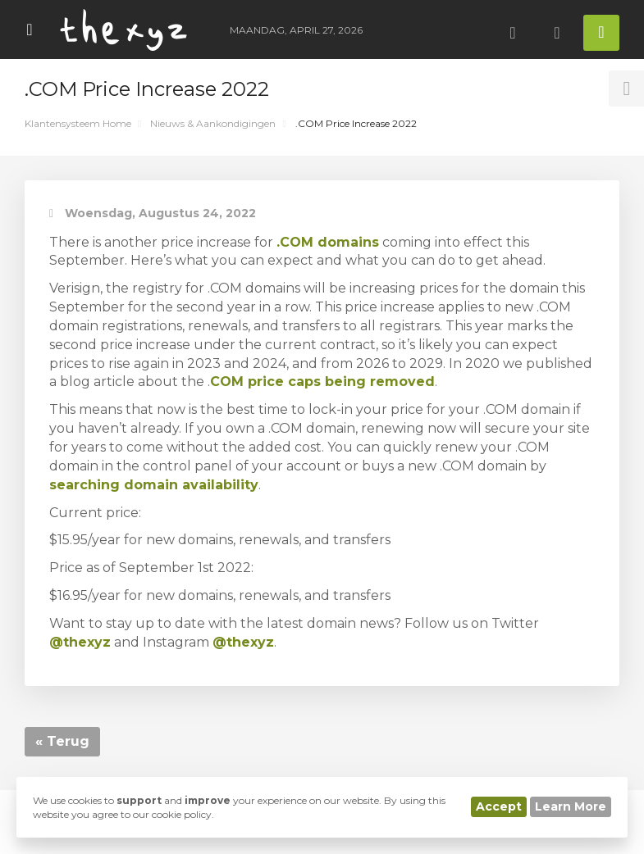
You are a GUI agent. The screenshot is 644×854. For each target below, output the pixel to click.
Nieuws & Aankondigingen (213, 123)
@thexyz (243, 642)
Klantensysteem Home (78, 123)
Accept (499, 806)
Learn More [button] (570, 806)
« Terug (62, 741)
